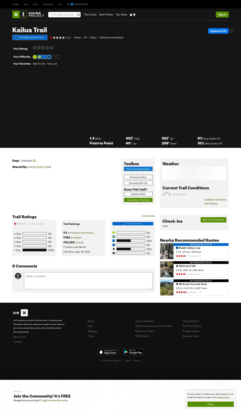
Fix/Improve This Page (138, 200)
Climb (15, 4)
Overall (79, 242)
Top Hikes (121, 14)
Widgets (92, 331)
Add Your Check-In (213, 219)
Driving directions (138, 177)
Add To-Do (39, 63)
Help (90, 325)
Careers (17, 341)
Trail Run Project (192, 325)
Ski (60, 4)
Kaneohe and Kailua (111, 37)
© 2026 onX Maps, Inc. (111, 360)
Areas (77, 37)
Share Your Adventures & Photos (153, 325)
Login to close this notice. (54, 400)
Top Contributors (145, 321)
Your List (52, 63)
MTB (26, 4)
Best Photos (106, 14)
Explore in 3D (218, 30)
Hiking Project (191, 321)
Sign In (222, 14)
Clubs (91, 336)
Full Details (148, 215)
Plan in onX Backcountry (138, 169)
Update (215, 199)
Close (210, 404)
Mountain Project (145, 331)
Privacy (136, 360)
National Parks (191, 336)
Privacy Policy (223, 397)
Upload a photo (138, 194)
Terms (127, 360)
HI (85, 37)
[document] (210, 400)
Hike (35, 4)
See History (211, 203)
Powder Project (191, 331)
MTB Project (142, 336)
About (91, 321)
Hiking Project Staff (39, 166)
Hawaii (77, 237)
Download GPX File (138, 183)
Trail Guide (90, 14)
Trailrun (48, 4)
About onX (19, 336)
